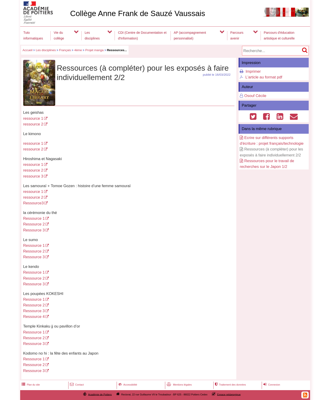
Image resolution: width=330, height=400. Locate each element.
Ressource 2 (34, 224)
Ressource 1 (34, 218)
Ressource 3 (34, 230)
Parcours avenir (236, 35)
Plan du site (30, 384)
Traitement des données (230, 384)
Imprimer (253, 71)
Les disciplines (92, 35)
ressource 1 (33, 118)
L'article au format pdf (263, 77)
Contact (76, 384)
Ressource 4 (34, 316)
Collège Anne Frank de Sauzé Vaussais (137, 13)
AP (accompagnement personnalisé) (190, 35)
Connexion (271, 384)
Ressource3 (33, 203)
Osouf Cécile (255, 96)
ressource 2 (33, 124)
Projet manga (94, 50)
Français (65, 50)
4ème (78, 50)
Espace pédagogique (229, 394)
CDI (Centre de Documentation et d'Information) (142, 35)
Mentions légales (179, 384)
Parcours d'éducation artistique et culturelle (279, 35)
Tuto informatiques (33, 35)
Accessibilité (127, 384)
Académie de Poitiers (100, 394)
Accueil (27, 50)
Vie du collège (59, 35)
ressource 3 (33, 176)
